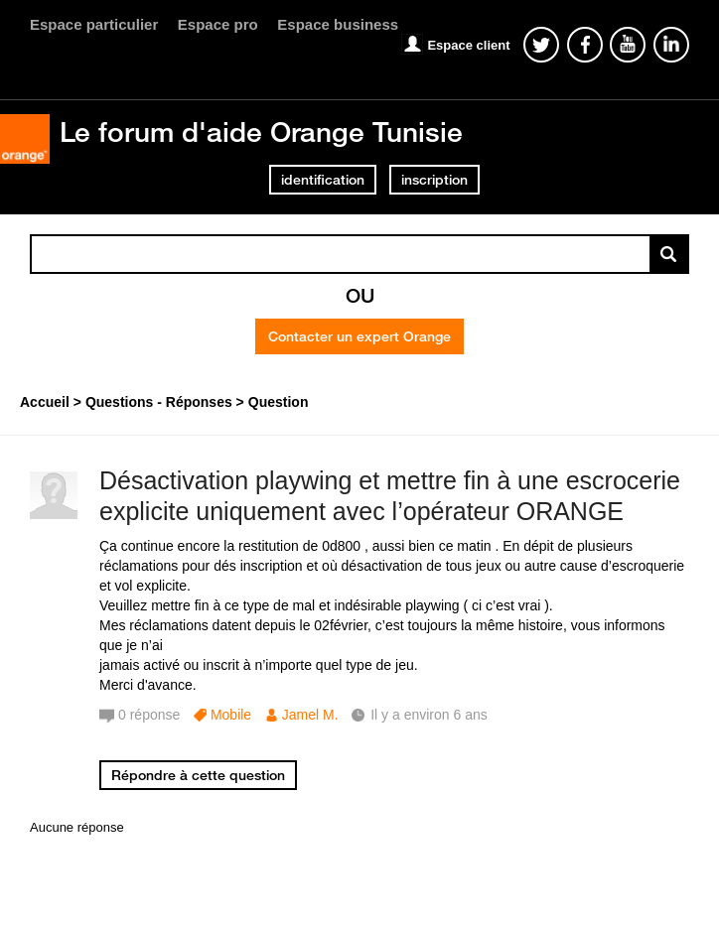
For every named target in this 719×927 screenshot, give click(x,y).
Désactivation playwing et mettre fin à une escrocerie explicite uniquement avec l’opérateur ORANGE (389, 495)
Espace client (468, 45)
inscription (434, 180)
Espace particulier (94, 24)
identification (322, 180)
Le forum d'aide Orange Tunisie (261, 131)
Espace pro (218, 24)
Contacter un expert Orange (359, 336)
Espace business (337, 24)
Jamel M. (310, 715)
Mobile (231, 715)
